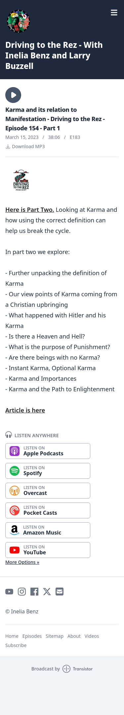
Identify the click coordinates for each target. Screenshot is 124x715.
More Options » (22, 562)
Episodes (32, 636)
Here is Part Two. (29, 209)
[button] (13, 95)
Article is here (25, 410)
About (74, 636)
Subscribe (15, 645)
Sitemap (54, 636)
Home (12, 636)
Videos (92, 636)
